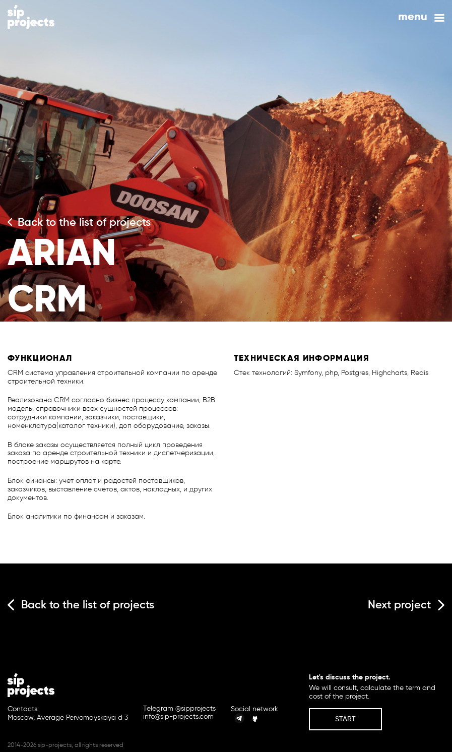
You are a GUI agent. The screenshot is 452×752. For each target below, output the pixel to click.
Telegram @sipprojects (179, 709)
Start (345, 718)
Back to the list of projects (79, 222)
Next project (406, 604)
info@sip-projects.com (178, 717)
